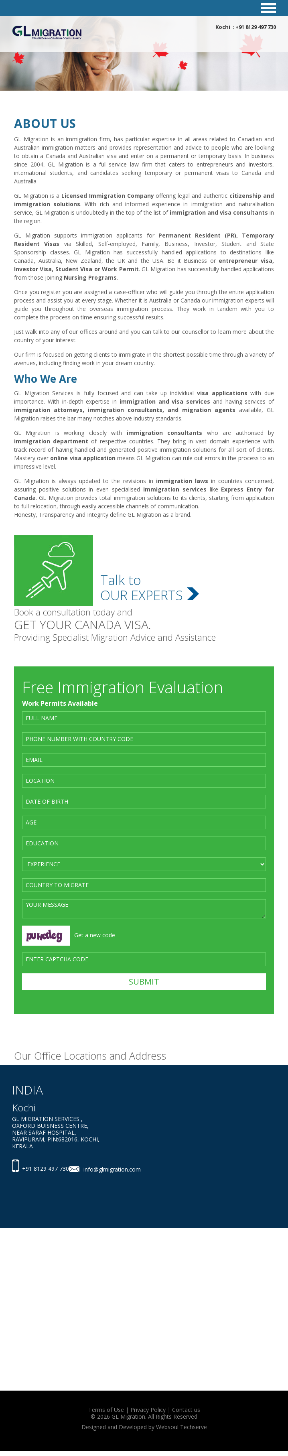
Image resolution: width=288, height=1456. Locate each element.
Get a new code (94, 935)
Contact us (186, 1409)
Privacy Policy (148, 1409)
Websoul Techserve (181, 1427)
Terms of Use (106, 1409)
